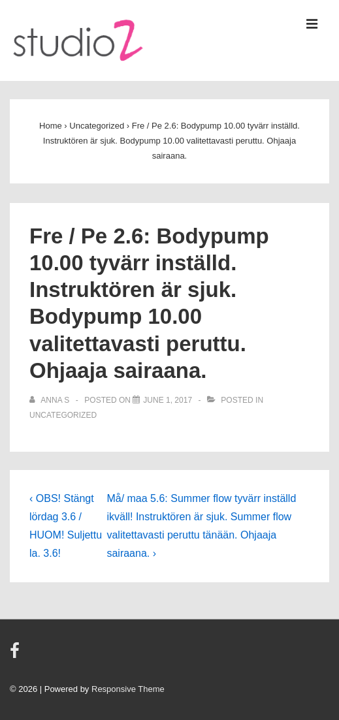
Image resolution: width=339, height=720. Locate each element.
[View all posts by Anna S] (50, 400)
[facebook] (16, 655)
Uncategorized (63, 415)
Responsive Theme (128, 689)
